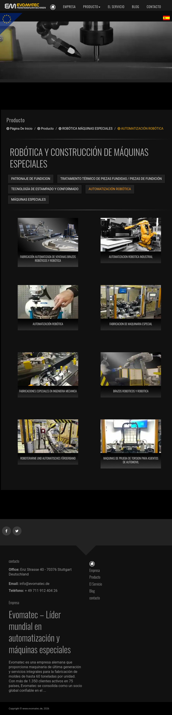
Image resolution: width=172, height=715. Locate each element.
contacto (95, 598)
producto (45, 128)
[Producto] (92, 6)
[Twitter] (17, 530)
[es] (24, 6)
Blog (92, 591)
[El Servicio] (116, 6)
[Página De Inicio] (92, 563)
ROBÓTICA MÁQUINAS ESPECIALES (85, 128)
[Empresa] (69, 6)
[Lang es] (166, 17)
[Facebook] (6, 530)
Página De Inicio (19, 128)
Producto (94, 577)
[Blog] (135, 6)
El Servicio (95, 584)
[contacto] (153, 6)
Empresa (94, 570)
